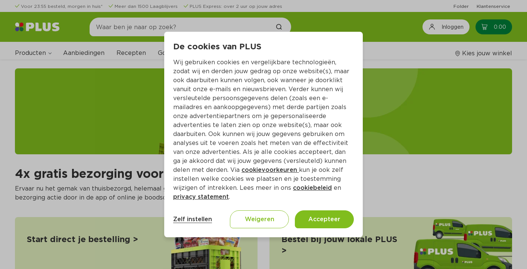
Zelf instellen (192, 219)
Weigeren (259, 219)
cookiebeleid (312, 187)
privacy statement (201, 196)
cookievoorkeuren (270, 169)
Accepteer (324, 219)
